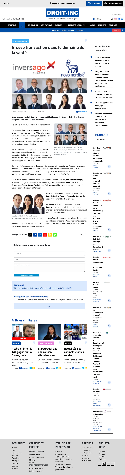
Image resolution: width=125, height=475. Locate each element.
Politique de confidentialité (87, 451)
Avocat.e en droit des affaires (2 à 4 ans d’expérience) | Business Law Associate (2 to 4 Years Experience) (98, 213)
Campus (92, 25)
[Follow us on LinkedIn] (122, 18)
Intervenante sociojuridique (98, 412)
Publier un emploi (35, 471)
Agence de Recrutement (86, 459)
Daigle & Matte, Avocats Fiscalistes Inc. (97, 404)
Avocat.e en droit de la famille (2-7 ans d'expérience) (98, 241)
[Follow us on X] (112, 18)
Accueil (14, 447)
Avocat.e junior (61, 454)
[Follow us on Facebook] (118, 18)
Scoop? (116, 30)
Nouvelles (16, 343)
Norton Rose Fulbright (96, 275)
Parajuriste (59, 461)
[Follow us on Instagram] (115, 18)
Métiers (80, 30)
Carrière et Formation (46, 343)
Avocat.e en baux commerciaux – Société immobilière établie (98, 314)
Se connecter (94, 3)
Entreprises (55, 30)
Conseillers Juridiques (75, 25)
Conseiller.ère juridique (63, 459)
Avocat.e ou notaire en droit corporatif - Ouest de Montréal (97, 179)
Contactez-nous (87, 447)
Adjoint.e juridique (62, 456)
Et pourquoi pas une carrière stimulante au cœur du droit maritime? (104, 94)
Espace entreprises (113, 3)
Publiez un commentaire (26, 275)
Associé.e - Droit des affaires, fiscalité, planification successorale (98, 154)
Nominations (46, 25)
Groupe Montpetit (95, 166)
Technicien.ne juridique (63, 464)
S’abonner (102, 459)
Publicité (71, 3)
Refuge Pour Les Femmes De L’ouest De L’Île (97, 428)
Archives (113, 25)
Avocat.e (58, 451)
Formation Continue (36, 457)
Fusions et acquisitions (20, 41)
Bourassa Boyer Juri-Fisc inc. (97, 300)
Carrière (102, 25)
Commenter (25, 368)
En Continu (33, 25)
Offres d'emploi (68, 30)
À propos (53, 3)
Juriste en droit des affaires (96, 285)
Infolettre (97, 19)
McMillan (95, 230)
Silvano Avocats (97, 251)
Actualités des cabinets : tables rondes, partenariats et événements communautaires (104, 119)
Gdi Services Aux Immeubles (97, 382)
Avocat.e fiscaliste (96, 390)
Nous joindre (63, 3)
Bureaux (58, 25)
